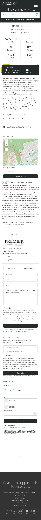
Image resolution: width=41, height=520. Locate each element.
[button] (37, 15)
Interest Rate (8, 410)
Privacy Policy (18, 321)
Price (5, 397)
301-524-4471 (9, 251)
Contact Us (8, 256)
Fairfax (22, 222)
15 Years (17, 390)
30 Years (8, 390)
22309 (7, 225)
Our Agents (8, 259)
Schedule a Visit (29, 268)
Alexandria (29, 222)
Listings (11, 222)
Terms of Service (18, 331)
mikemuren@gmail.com (20, 500)
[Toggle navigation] (36, 5)
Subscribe (20, 373)
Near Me (30, 19)
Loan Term (7, 385)
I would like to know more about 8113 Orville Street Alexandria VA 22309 (20, 297)
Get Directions (20, 176)
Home (5, 222)
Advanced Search (14, 19)
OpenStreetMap (26, 164)
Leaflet (17, 164)
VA (17, 222)
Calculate (20, 421)
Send (20, 326)
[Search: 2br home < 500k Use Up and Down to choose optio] (17, 15)
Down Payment (8, 404)
